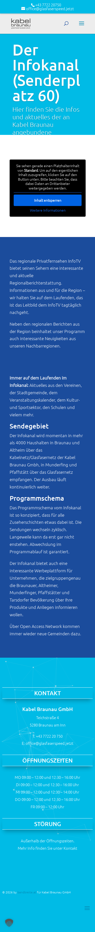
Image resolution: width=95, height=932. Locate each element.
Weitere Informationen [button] (47, 210)
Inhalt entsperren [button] (47, 200)
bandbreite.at (26, 892)
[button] (9, 923)
